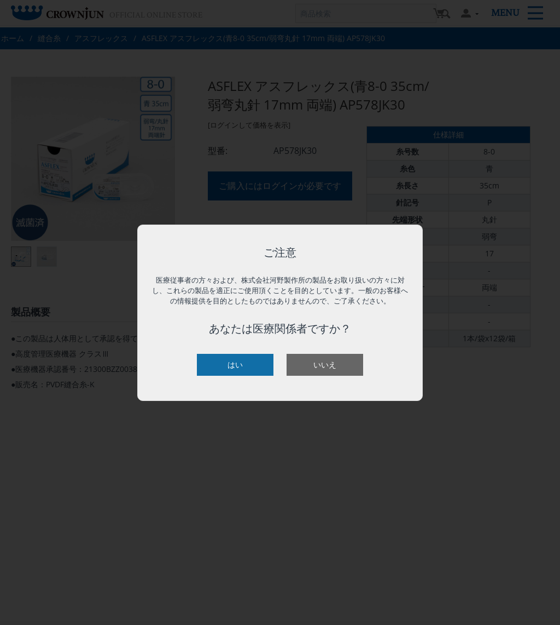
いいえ (324, 364)
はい (235, 364)
